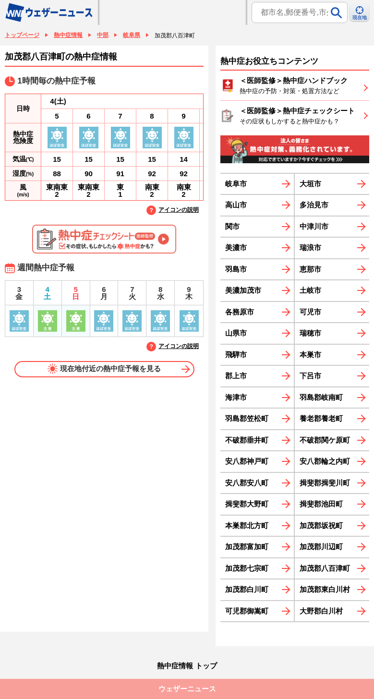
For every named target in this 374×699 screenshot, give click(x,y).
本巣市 (310, 354)
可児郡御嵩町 (246, 611)
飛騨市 (236, 354)
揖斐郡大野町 (246, 504)
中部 (103, 35)
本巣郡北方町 (246, 525)
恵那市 (310, 269)
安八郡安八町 (246, 483)
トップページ (22, 35)
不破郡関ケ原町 (325, 440)
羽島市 (236, 269)
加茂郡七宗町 (246, 568)
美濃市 (236, 247)
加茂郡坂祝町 (321, 525)
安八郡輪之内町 (325, 461)
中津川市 (314, 226)
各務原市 (239, 312)
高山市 (236, 205)
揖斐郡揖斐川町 (325, 483)
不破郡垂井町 (246, 440)
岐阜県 (131, 35)
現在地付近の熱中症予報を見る (104, 368)
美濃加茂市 (243, 290)
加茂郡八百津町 (325, 568)
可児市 (310, 312)
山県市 (236, 333)
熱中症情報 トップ (187, 666)
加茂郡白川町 (246, 589)
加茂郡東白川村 (325, 589)
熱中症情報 (68, 35)
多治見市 (314, 205)
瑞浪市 (310, 247)
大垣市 (310, 184)
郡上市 (236, 376)
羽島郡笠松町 (246, 418)
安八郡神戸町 (246, 461)
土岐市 (310, 290)
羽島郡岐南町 (321, 397)
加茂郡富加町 (246, 546)
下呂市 (310, 376)
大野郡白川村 (321, 611)
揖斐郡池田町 (321, 504)
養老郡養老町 (321, 418)
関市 (232, 226)
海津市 (236, 397)
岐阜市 (236, 184)
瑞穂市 (310, 333)
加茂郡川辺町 (321, 546)
